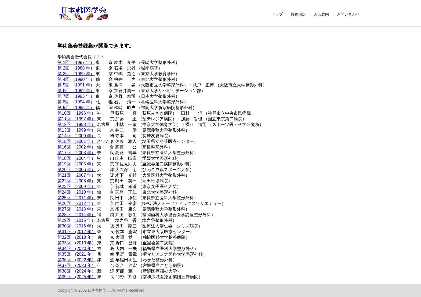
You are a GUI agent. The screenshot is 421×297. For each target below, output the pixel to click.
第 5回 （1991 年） (76, 85)
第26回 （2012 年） (76, 203)
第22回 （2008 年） (76, 181)
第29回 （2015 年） (76, 220)
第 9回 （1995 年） (76, 107)
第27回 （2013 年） (76, 209)
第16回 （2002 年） (76, 147)
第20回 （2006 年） (76, 169)
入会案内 (321, 14)
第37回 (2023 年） (76, 265)
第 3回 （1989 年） (76, 73)
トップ (277, 14)
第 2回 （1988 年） (76, 68)
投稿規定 (298, 14)
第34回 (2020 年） (76, 248)
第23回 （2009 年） (76, 186)
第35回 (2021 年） (76, 254)
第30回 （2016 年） (76, 226)
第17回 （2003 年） (76, 152)
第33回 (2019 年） (76, 243)
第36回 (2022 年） (76, 260)
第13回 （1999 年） (76, 130)
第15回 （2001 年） (76, 141)
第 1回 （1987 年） (76, 62)
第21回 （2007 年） (76, 175)
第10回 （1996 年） (76, 113)
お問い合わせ (348, 14)
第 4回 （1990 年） (76, 79)
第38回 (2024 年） (76, 271)
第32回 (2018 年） (76, 237)
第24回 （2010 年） (76, 192)
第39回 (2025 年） (76, 276)
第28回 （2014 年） (76, 214)
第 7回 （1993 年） (76, 96)
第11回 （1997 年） (76, 119)
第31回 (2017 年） (76, 231)
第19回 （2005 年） (76, 164)
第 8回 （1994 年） (76, 102)
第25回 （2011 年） (76, 197)
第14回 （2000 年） (76, 135)
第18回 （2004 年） (76, 158)
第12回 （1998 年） (76, 124)
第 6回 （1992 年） (76, 90)
